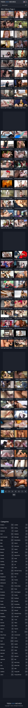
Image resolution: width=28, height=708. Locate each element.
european (7, 592)
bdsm (7, 546)
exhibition (7, 595)
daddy (7, 574)
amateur (7, 525)
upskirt (21, 644)
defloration (7, 580)
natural (21, 552)
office (21, 561)
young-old (21, 671)
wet (21, 659)
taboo (21, 623)
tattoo (21, 626)
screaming (21, 604)
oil (21, 564)
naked (21, 549)
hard (7, 641)
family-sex (7, 607)
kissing (7, 668)
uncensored (21, 635)
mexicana (21, 546)
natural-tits (21, 555)
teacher (21, 629)
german (7, 623)
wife (21, 668)
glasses (7, 629)
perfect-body (21, 586)
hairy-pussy (7, 635)
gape (7, 620)
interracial (7, 650)
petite (21, 589)
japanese (7, 659)
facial (7, 601)
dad (7, 571)
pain (21, 577)
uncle (21, 638)
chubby (7, 568)
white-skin (21, 665)
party (21, 583)
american (7, 531)
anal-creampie (7, 537)
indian (7, 647)
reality (21, 595)
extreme (7, 598)
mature (21, 543)
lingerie (21, 531)
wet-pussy (21, 662)
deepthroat (7, 577)
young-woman (21, 675)
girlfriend (7, 626)
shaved (21, 610)
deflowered (7, 583)
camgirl (7, 555)
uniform (21, 641)
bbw (7, 543)
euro (7, 589)
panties (21, 580)
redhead (21, 598)
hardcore (7, 644)
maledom (21, 534)
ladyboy (7, 671)
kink (7, 665)
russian (21, 601)
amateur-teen (7, 528)
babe (7, 540)
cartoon (7, 558)
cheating (7, 564)
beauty (7, 552)
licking (21, 528)
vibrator (21, 647)
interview (7, 653)
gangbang (7, 616)
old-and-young (21, 571)
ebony (7, 586)
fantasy (7, 613)
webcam (21, 656)
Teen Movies (8, 2)
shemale (21, 616)
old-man (21, 574)
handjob (7, 638)
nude (21, 558)
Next (14, 494)
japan (7, 656)
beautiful (7, 549)
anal (7, 534)
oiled (21, 568)
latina (7, 675)
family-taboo (7, 610)
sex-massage (21, 607)
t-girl (21, 620)
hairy (7, 632)
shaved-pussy (21, 613)
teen (21, 632)
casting (7, 561)
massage (21, 537)
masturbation (21, 540)
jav (7, 662)
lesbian (21, 525)
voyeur (21, 653)
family (7, 604)
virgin (21, 650)
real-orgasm (21, 592)
